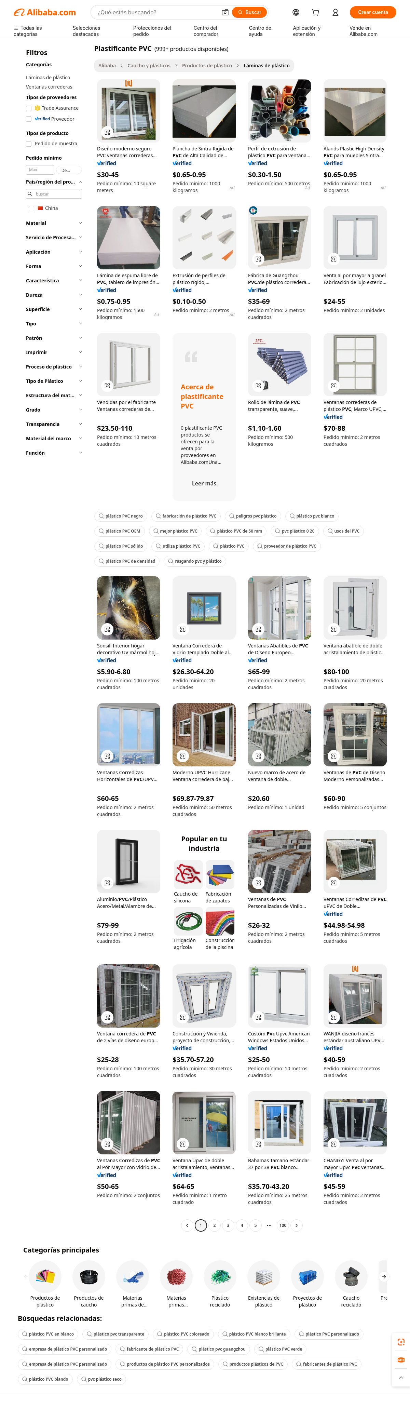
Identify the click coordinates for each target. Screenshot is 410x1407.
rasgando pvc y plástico (194, 561)
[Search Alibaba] (157, 12)
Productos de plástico (207, 65)
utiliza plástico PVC (178, 546)
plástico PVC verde (280, 1349)
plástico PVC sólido (121, 546)
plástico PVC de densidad (127, 561)
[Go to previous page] (187, 1225)
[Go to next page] (296, 1225)
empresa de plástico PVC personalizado (64, 1349)
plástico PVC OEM (119, 531)
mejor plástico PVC (175, 531)
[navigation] (52, 637)
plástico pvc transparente (115, 1334)
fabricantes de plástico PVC (326, 1364)
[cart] (317, 13)
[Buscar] (249, 12)
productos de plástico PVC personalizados (165, 1364)
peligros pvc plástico (253, 516)
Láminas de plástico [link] (267, 65)
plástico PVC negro (121, 516)
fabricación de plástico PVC (186, 516)
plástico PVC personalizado (329, 1334)
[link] (401, 1342)
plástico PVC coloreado (183, 1334)
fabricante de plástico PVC (149, 1349)
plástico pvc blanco (312, 516)
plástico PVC (228, 546)
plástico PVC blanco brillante (254, 1334)
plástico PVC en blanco (48, 1334)
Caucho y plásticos (148, 65)
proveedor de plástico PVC (286, 546)
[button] (225, 12)
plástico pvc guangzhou (219, 1349)
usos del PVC (344, 531)
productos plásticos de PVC (253, 1364)
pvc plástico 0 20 (294, 531)
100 (283, 1225)
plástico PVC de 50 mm (236, 531)
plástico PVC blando (45, 1379)
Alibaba (107, 65)
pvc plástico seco (101, 1379)
